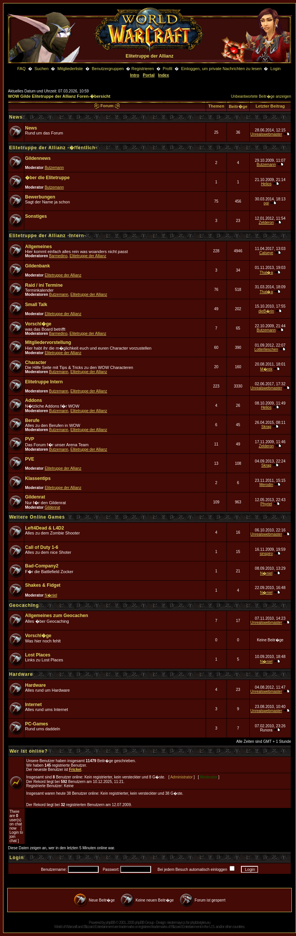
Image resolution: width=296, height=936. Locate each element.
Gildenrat (35, 497)
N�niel (266, 573)
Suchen (42, 68)
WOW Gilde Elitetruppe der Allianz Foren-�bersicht (59, 96)
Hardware (21, 674)
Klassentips (37, 478)
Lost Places (37, 655)
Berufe (32, 420)
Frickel (75, 769)
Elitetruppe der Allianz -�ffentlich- (53, 147)
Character (35, 362)
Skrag (266, 427)
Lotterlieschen (266, 349)
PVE (29, 459)
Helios (266, 184)
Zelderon (266, 222)
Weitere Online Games (37, 517)
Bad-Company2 (41, 566)
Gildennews (37, 158)
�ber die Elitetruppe (47, 177)
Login (276, 68)
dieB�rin (266, 311)
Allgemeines (38, 246)
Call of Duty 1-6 (41, 547)
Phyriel (266, 504)
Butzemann (54, 168)
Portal (148, 75)
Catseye (266, 253)
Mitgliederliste (70, 68)
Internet (33, 704)
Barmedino (58, 256)
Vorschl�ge (38, 324)
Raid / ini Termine (44, 285)
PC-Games (36, 724)
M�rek (266, 369)
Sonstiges (36, 216)
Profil (167, 68)
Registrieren (142, 68)
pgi (266, 203)
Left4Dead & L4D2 (44, 528)
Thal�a (266, 272)
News (15, 117)
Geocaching (24, 605)
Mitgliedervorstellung (48, 342)
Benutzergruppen (108, 68)
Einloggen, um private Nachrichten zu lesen (221, 68)
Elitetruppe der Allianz (87, 256)
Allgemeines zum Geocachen (56, 615)
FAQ (21, 68)
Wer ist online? (28, 751)
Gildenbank (37, 266)
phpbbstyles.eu (200, 922)
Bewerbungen (40, 197)
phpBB (110, 922)
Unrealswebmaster (266, 134)
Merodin (266, 485)
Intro (134, 75)
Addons (33, 400)
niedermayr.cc (176, 922)
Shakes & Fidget (42, 585)
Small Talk (36, 304)
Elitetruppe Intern (44, 381)
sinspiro (266, 554)
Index (163, 75)
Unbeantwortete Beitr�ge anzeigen (261, 96)
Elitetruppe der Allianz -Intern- (47, 235)
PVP (29, 439)
